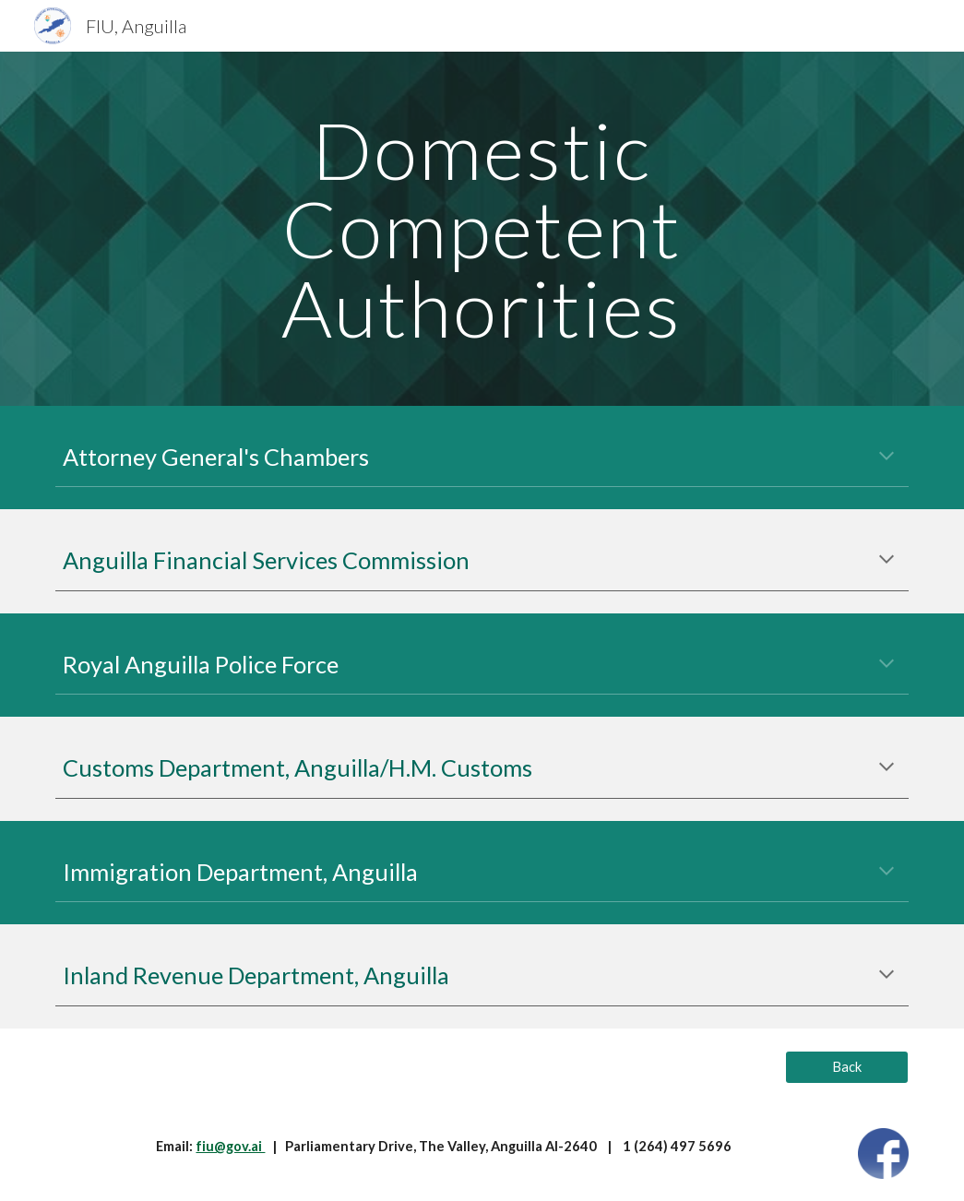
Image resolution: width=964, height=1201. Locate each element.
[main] (482, 228)
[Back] (847, 1067)
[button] (886, 457)
